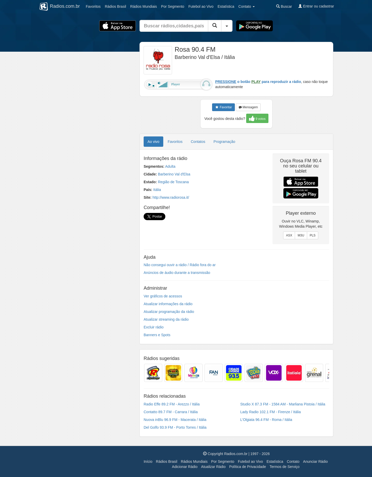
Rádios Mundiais (194, 461)
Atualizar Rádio (213, 467)
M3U (301, 235)
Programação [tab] (224, 142)
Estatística (226, 6)
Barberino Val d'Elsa (174, 174)
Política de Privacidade (247, 467)
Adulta (170, 166)
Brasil (115, 6)
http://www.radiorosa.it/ (170, 197)
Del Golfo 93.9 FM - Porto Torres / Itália (175, 427)
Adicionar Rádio (185, 467)
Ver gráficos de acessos (163, 296)
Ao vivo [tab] (153, 142)
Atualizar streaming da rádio (166, 319)
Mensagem (248, 107)
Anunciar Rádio (315, 461)
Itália (157, 190)
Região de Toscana (173, 182)
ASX (289, 235)
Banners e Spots (157, 335)
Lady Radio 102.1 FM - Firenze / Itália (270, 412)
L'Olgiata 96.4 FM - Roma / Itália (266, 420)
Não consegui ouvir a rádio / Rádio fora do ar (180, 265)
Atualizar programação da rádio (169, 312)
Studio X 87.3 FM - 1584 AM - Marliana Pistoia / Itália (282, 404)
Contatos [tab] (198, 142)
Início (148, 461)
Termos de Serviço (284, 467)
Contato (293, 461)
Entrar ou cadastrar (316, 6)
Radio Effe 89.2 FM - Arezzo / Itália (172, 404)
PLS (313, 235)
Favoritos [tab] (175, 142)
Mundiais (143, 6)
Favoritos (93, 6)
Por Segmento (222, 461)
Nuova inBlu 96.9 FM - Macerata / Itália (175, 420)
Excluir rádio (154, 327)
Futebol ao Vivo (250, 461)
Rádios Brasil (166, 461)
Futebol (200, 6)
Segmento (172, 6)
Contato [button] (246, 6)
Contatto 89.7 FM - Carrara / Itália (171, 412)
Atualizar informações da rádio (168, 304)
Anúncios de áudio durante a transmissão (177, 273)
